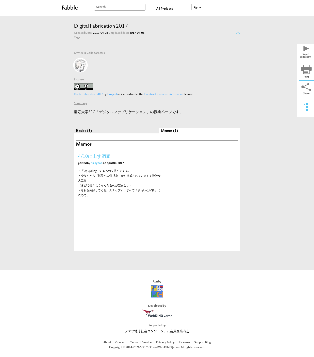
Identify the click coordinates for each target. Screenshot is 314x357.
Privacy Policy (165, 342)
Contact (120, 342)
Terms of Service (141, 342)
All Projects (164, 9)
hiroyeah (112, 94)
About (107, 342)
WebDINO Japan (168, 347)
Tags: (77, 37)
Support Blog (202, 342)
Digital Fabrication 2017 (88, 94)
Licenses (184, 342)
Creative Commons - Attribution (164, 94)
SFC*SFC (146, 347)
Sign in (197, 7)
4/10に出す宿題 (94, 156)
